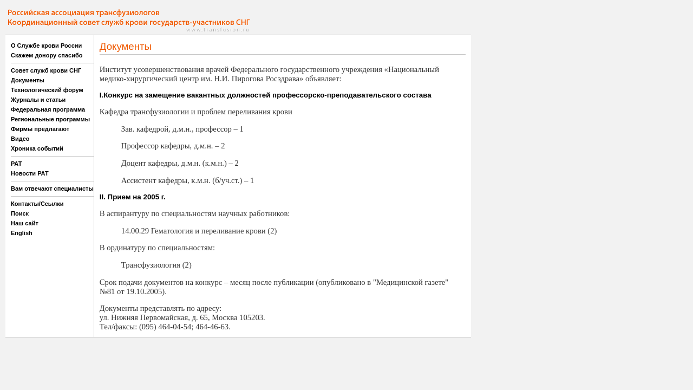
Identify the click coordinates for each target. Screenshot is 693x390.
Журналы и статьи (38, 99)
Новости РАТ (30, 173)
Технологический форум (47, 90)
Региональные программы (50, 119)
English (21, 233)
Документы (27, 80)
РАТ (16, 163)
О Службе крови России (46, 45)
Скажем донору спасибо (46, 55)
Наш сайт (24, 223)
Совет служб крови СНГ (46, 70)
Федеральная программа (48, 109)
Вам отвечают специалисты (52, 188)
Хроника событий (37, 148)
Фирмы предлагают (40, 129)
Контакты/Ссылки (37, 203)
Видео (20, 138)
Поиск (20, 213)
